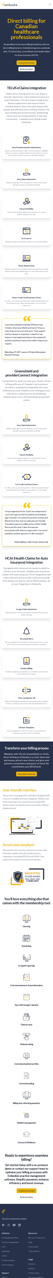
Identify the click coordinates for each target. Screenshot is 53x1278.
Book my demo (26, 69)
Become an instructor (36, 1238)
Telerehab (6, 1251)
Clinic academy (8, 1265)
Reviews (31, 1268)
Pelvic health (33, 1247)
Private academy (8, 1260)
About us (31, 1264)
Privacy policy (33, 1273)
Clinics (4, 1256)
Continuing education (10, 1238)
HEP (3, 1247)
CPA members (34, 1251)
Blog (30, 1242)
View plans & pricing (26, 774)
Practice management (10, 1242)
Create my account (26, 63)
